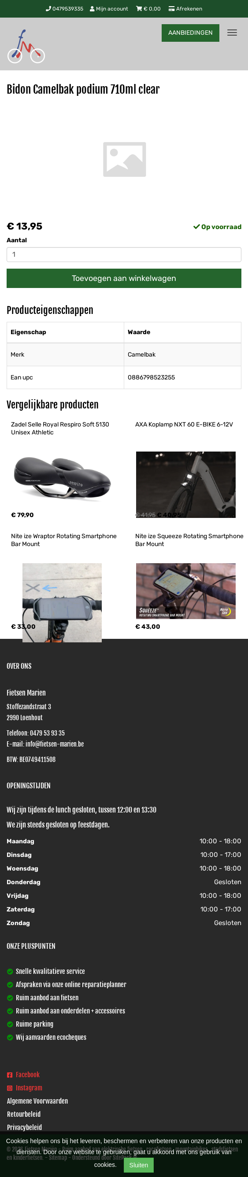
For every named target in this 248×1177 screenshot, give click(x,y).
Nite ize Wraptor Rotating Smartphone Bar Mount (64, 540)
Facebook (23, 1075)
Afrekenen (185, 9)
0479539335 (64, 9)
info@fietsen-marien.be (55, 744)
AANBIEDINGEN (190, 32)
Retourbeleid (24, 1114)
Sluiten (139, 1165)
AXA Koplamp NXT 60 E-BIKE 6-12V (184, 424)
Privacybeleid (24, 1127)
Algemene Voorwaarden (37, 1101)
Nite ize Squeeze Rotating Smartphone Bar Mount (190, 540)
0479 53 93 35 (47, 733)
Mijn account (110, 9)
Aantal (17, 240)
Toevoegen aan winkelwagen (124, 278)
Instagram (24, 1088)
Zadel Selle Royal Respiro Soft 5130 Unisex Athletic (61, 428)
